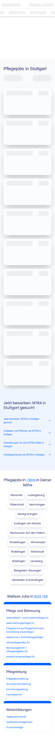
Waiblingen (18, 551)
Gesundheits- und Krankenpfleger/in (27, 617)
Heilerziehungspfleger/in (20, 623)
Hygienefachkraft (16, 716)
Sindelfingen (18, 542)
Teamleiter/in (14, 694)
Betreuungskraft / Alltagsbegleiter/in (17, 649)
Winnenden (38, 542)
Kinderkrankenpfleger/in (20, 656)
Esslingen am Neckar (27, 523)
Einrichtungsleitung (17, 689)
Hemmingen (37, 504)
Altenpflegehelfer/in (18, 642)
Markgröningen (27, 514)
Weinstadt (37, 551)
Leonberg (37, 561)
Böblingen (18, 561)
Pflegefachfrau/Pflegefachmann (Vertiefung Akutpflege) (25, 630)
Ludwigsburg (36, 495)
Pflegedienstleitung (17, 678)
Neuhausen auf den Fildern (27, 533)
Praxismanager (15, 727)
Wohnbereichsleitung (18, 684)
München (17, 495)
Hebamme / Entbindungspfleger (25, 637)
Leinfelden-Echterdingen (27, 580)
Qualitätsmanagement (19, 722)
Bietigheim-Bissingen (27, 570)
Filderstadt (17, 504)
